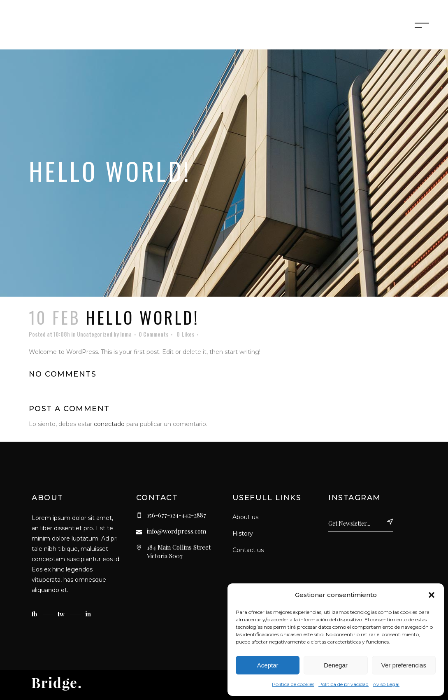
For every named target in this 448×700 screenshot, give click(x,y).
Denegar (336, 665)
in (88, 614)
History (242, 533)
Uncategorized (94, 334)
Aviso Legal (386, 684)
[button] (431, 595)
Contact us (248, 550)
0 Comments (153, 334)
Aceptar (268, 665)
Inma (126, 334)
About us (245, 517)
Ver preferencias (403, 665)
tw (61, 614)
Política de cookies (293, 684)
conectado (109, 424)
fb (34, 614)
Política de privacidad (343, 684)
